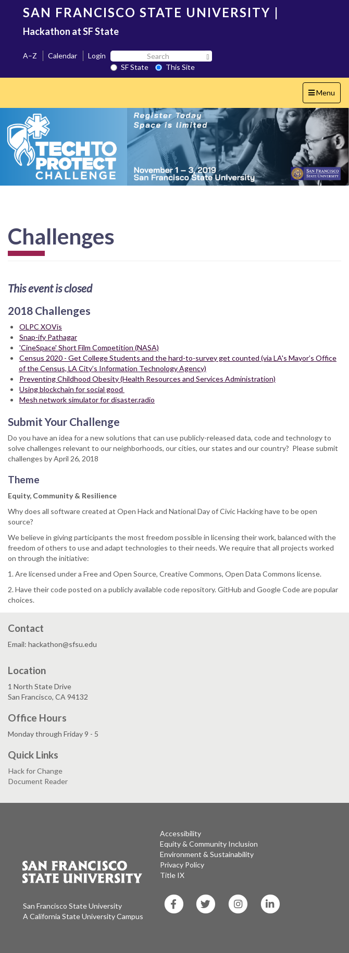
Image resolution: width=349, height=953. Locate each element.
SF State (129, 67)
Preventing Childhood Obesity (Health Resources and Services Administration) (147, 378)
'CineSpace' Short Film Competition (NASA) (89, 347)
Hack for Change (35, 770)
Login (97, 55)
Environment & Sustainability (207, 854)
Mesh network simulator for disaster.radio (87, 399)
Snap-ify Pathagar (48, 337)
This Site (175, 67)
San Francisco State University (72, 905)
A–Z (30, 55)
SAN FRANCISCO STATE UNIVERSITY (146, 12)
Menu (324, 95)
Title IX (172, 875)
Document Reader (38, 781)
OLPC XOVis (40, 326)
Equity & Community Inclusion (209, 843)
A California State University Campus (83, 916)
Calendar (62, 55)
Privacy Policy (182, 864)
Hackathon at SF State (71, 31)
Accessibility (180, 833)
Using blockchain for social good (71, 389)
